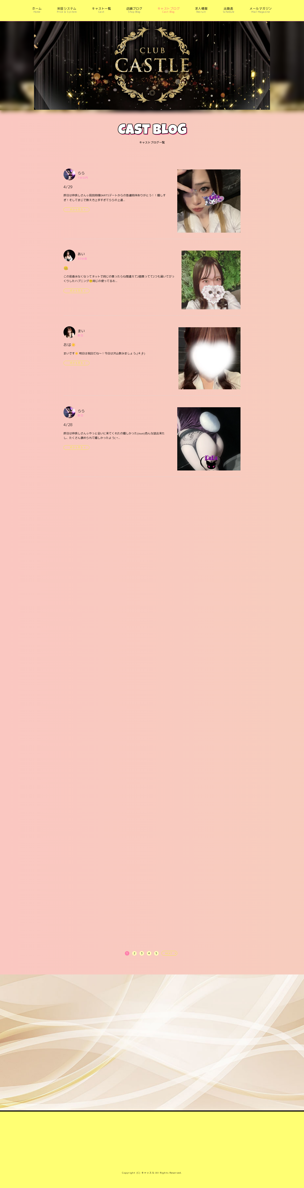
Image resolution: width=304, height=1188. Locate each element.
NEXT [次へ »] (168, 953)
